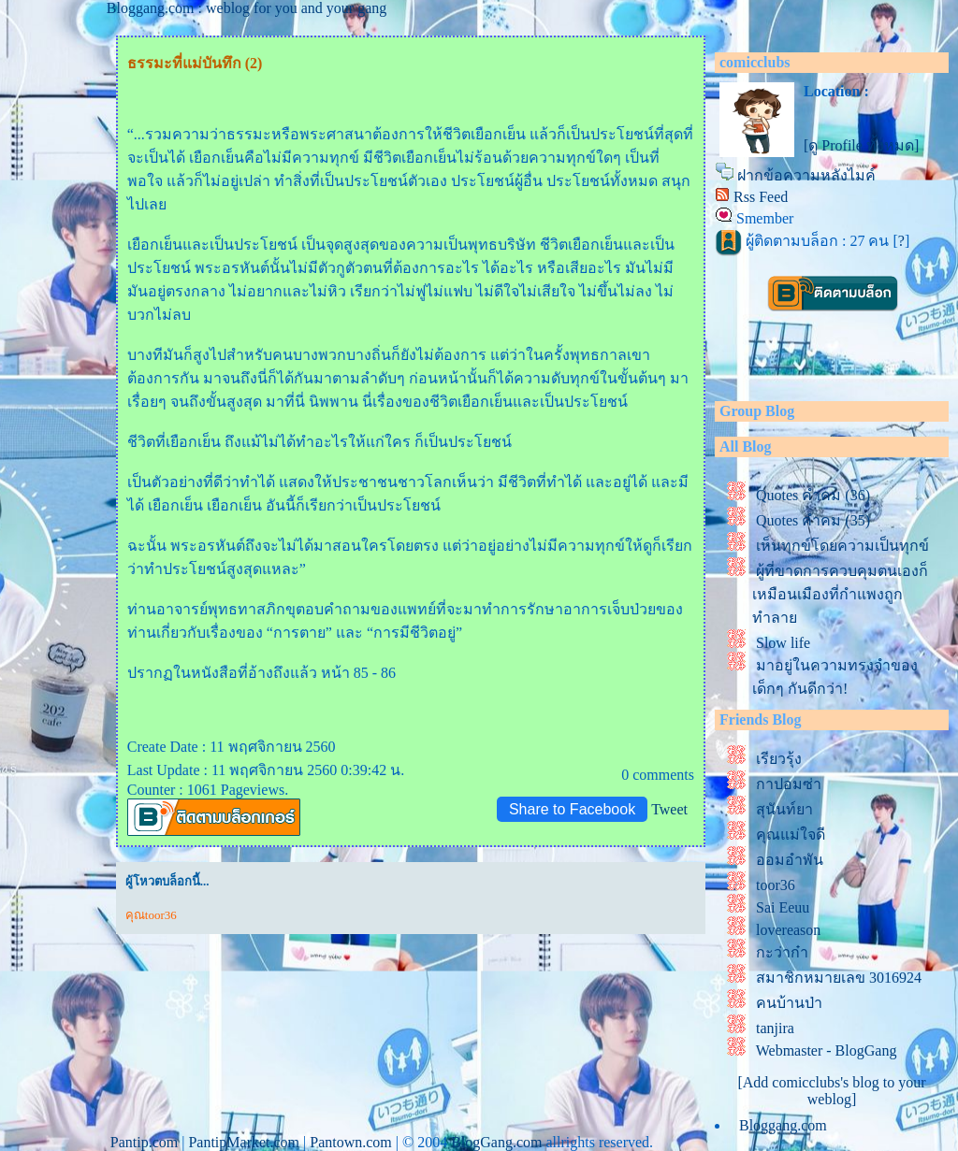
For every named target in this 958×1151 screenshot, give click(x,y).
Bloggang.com (783, 1125)
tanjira (775, 1028)
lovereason (788, 930)
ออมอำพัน (789, 860)
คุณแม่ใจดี (790, 834)
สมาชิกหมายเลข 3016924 (839, 978)
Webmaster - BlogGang (826, 1050)
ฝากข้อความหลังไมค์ (806, 175)
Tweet (669, 809)
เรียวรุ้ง (779, 759)
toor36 (775, 885)
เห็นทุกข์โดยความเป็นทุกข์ (842, 546)
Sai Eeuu (782, 907)
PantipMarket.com (243, 1142)
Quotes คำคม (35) (813, 520)
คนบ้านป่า (789, 1003)
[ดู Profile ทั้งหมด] (861, 145)
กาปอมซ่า (788, 784)
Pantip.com (144, 1142)
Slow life (783, 643)
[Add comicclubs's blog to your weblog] (831, 1090)
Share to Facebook (572, 809)
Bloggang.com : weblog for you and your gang (247, 8)
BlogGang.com (496, 1142)
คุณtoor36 (151, 915)
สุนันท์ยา (784, 809)
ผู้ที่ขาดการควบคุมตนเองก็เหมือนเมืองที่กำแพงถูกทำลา (840, 594)
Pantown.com (351, 1142)
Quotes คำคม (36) (813, 495)
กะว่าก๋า (782, 952)
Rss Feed (760, 197)
